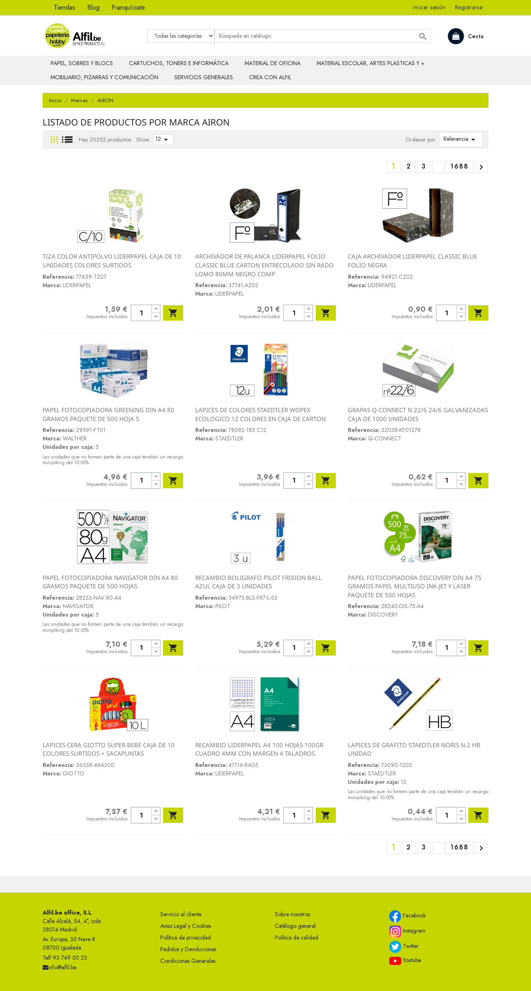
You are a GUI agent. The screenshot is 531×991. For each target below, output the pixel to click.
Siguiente (481, 167)
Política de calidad (296, 937)
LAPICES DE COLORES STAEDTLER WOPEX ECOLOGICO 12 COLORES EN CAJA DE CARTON (260, 414)
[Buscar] (322, 36)
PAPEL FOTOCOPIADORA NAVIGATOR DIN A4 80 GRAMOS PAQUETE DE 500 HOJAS (110, 582)
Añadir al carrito (173, 313)
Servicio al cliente (180, 914)
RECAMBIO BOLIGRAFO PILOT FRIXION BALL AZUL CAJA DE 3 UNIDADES (258, 582)
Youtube (405, 960)
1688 (459, 166)
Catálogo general (295, 926)
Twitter (404, 947)
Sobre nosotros (292, 914)
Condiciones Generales (187, 961)
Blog (93, 7)
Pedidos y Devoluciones (188, 949)
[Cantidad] (141, 313)
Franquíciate (128, 7)
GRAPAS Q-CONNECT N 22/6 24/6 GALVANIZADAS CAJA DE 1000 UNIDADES (418, 414)
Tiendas (64, 7)
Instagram (407, 931)
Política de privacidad (185, 937)
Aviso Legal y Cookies (185, 926)
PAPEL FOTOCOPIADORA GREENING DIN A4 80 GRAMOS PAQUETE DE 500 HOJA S (108, 414)
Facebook (407, 916)
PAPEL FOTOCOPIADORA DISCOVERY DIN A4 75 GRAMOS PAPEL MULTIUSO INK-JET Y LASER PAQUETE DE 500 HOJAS (415, 586)
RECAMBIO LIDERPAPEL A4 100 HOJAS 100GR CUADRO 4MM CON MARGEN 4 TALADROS (259, 749)
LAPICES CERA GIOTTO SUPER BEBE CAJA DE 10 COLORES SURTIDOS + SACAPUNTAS (109, 749)
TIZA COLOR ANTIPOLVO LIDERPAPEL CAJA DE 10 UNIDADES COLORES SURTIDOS (112, 260)
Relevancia (460, 139)
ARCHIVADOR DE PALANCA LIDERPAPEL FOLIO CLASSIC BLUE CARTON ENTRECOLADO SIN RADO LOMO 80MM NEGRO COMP (264, 265)
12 (163, 139)
